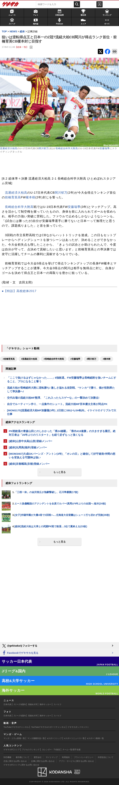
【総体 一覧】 (21, 47)
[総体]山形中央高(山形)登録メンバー (30, 441)
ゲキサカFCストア (12, 749)
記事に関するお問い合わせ (43, 761)
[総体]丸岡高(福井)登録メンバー (28, 447)
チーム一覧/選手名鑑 (72, 749)
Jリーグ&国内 (20, 704)
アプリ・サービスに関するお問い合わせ (76, 761)
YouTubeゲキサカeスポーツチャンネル (48, 727)
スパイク (57, 704)
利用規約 (66, 757)
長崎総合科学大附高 (67, 148)
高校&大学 (32, 704)
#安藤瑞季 (75, 359)
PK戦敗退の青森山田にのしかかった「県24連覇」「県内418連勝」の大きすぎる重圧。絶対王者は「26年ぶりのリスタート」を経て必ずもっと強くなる (62, 433)
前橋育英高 (13, 197)
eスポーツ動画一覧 (95, 738)
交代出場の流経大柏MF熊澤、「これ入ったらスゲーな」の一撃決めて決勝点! (53, 397)
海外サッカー (45, 704)
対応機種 (7, 757)
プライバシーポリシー (83, 757)
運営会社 (37, 757)
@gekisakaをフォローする (19, 646)
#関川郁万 (91, 359)
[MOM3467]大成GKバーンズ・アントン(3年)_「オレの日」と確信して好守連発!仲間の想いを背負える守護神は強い (62, 455)
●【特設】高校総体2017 (19, 291)
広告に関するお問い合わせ (15, 761)
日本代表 (7, 704)
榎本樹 (30, 197)
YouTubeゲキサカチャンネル (16, 727)
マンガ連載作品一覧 (36, 738)
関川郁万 (44, 148)
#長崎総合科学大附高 (54, 359)
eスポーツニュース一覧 (74, 738)
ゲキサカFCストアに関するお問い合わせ (21, 765)
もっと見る (59, 472)
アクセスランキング (31, 749)
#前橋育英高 (9, 359)
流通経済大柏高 (8, 148)
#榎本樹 (106, 359)
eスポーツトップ (54, 738)
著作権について (22, 757)
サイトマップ (52, 757)
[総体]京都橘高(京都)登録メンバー (29, 463)
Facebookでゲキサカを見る (20, 653)
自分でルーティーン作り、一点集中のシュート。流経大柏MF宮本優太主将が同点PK (57, 404)
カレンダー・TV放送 (51, 749)
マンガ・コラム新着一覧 (14, 738)
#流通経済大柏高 (29, 359)
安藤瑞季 (105, 148)
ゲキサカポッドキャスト (78, 727)
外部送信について (105, 757)
